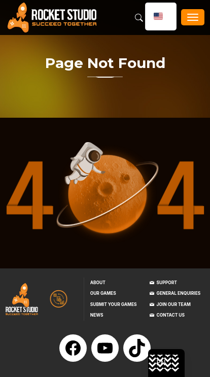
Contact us (171, 315)
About (98, 282)
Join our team (174, 304)
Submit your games (113, 304)
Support (167, 282)
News (96, 315)
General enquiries (179, 293)
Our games (103, 293)
